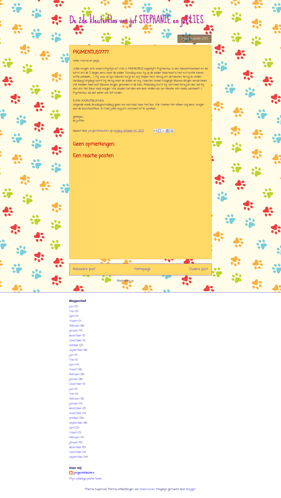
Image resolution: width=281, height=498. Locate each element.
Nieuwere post (84, 269)
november (75, 340)
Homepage (142, 269)
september (76, 350)
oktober (74, 345)
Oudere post (198, 269)
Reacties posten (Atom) (149, 281)
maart (73, 321)
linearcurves (147, 489)
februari (74, 326)
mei (71, 311)
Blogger (191, 489)
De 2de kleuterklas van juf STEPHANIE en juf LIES (136, 20)
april (72, 316)
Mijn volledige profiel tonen (85, 479)
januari (73, 331)
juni (71, 306)
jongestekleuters (84, 473)
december (75, 336)
